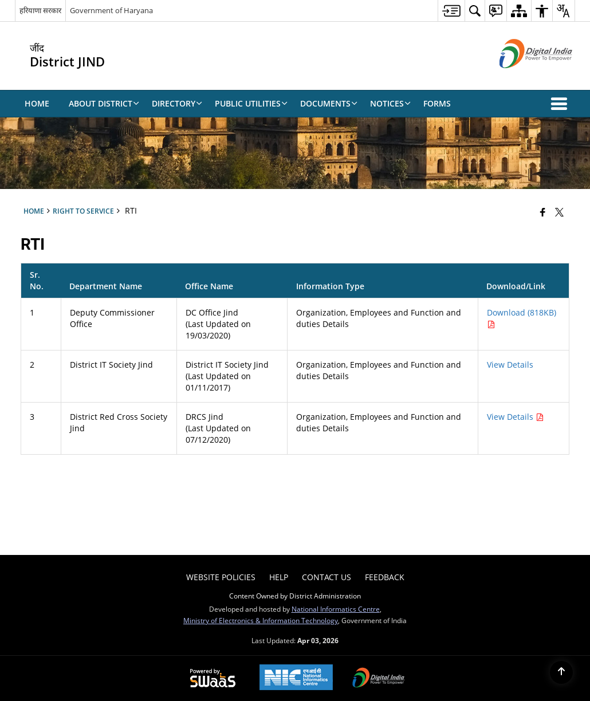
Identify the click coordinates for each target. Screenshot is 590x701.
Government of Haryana (111, 10)
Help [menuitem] (278, 577)
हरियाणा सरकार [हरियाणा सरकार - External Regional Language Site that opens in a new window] (40, 10)
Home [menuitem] (37, 103)
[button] (561, 103)
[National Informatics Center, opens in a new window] (296, 678)
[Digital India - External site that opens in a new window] (521, 77)
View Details (510, 364)
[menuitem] (451, 10)
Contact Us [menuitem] (326, 577)
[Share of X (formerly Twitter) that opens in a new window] (559, 211)
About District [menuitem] (104, 103)
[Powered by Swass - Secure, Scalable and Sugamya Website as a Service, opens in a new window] (213, 678)
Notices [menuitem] (390, 103)
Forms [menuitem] (437, 103)
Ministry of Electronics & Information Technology (260, 620)
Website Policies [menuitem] (220, 577)
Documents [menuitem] (328, 103)
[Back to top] (561, 672)
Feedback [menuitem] (384, 577)
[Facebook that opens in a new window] (543, 211)
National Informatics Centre (336, 608)
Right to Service (83, 210)
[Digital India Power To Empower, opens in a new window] (379, 678)
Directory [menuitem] (177, 103)
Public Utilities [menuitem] (251, 103)
